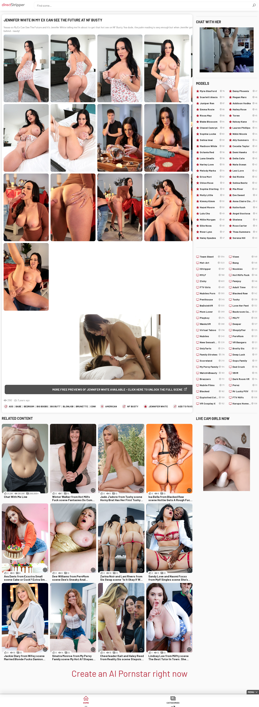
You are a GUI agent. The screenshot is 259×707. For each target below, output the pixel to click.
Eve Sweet (245, 195)
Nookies (245, 269)
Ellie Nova (212, 226)
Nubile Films (212, 385)
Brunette (82, 407)
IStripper (212, 269)
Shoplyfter (245, 330)
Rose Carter (245, 226)
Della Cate (245, 158)
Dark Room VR (245, 379)
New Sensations (212, 342)
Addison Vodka (245, 103)
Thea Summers (245, 232)
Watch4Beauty (212, 373)
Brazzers (212, 379)
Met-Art (212, 263)
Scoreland (212, 361)
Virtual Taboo (212, 330)
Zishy (212, 281)
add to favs (185, 407)
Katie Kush (245, 207)
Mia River (245, 189)
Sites (129, 703)
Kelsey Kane (245, 122)
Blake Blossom (212, 122)
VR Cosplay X (212, 403)
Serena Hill (245, 238)
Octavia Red (212, 152)
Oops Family (245, 361)
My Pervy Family (212, 367)
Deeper (245, 324)
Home (47, 703)
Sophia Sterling (212, 189)
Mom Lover (212, 312)
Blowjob (68, 407)
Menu (251, 692)
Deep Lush (245, 354)
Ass (11, 407)
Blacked (212, 391)
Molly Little (212, 195)
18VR (245, 373)
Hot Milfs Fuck (245, 275)
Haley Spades (212, 238)
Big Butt (55, 407)
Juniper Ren (212, 103)
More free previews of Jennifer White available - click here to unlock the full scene (117, 389)
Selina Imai (212, 140)
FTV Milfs (245, 397)
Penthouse (212, 299)
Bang (245, 263)
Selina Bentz (245, 183)
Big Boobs (42, 407)
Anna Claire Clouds (245, 201)
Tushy (245, 299)
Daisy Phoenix (245, 91)
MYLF (212, 275)
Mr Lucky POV (245, 391)
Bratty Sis (245, 348)
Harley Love (212, 164)
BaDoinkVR (212, 305)
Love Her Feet (245, 305)
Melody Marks (212, 170)
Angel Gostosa (245, 213)
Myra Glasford (212, 91)
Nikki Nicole (245, 134)
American (111, 407)
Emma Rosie (212, 109)
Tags (102, 703)
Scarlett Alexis (212, 97)
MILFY (245, 318)
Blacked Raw (245, 293)
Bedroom (29, 407)
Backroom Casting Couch (245, 312)
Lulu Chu (212, 213)
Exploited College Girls (212, 397)
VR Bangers (245, 342)
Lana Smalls (212, 158)
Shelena (245, 219)
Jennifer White (158, 407)
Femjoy (245, 281)
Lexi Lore (245, 170)
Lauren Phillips (245, 128)
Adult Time (245, 287)
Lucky (184, 703)
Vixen (245, 257)
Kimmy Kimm (212, 201)
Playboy (212, 318)
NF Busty (132, 407)
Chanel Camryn (212, 128)
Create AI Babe (212, 703)
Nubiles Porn (212, 293)
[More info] (93, 491)
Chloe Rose (212, 183)
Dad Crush (245, 367)
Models (157, 703)
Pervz (245, 385)
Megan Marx (245, 97)
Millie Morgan (212, 219)
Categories (74, 703)
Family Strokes (212, 354)
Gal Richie (245, 177)
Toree (245, 115)
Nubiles (212, 336)
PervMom (245, 336)
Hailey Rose (245, 109)
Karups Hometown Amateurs (245, 403)
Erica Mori (212, 177)
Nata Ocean (245, 164)
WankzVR (212, 324)
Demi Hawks (245, 152)
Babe (18, 407)
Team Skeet (212, 257)
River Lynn (212, 232)
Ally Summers (245, 140)
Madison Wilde (212, 146)
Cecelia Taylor (245, 146)
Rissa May (212, 115)
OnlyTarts (212, 348)
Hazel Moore (212, 207)
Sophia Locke (212, 134)
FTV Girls (212, 287)
